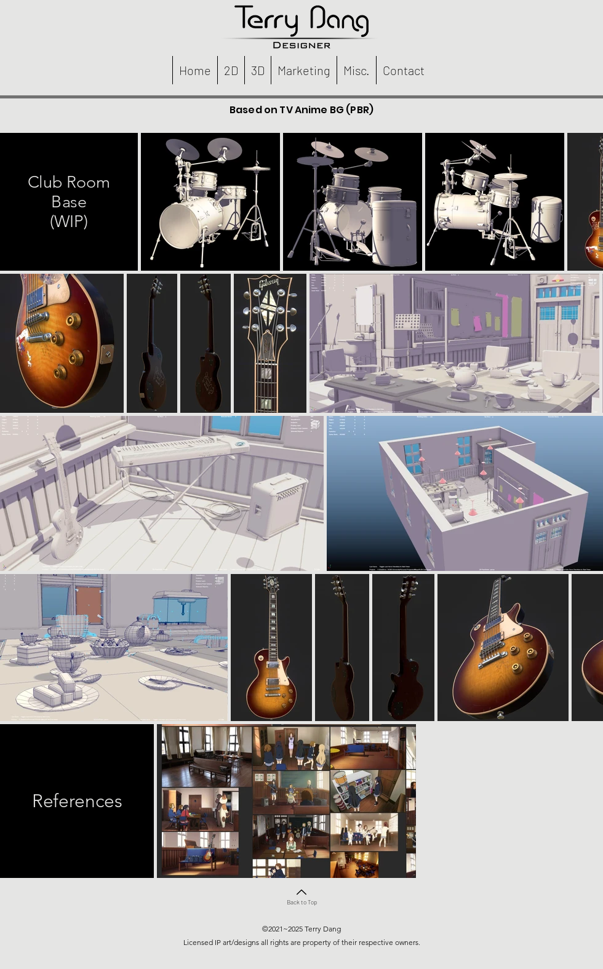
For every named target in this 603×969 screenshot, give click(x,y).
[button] (230, 70)
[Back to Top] (301, 895)
